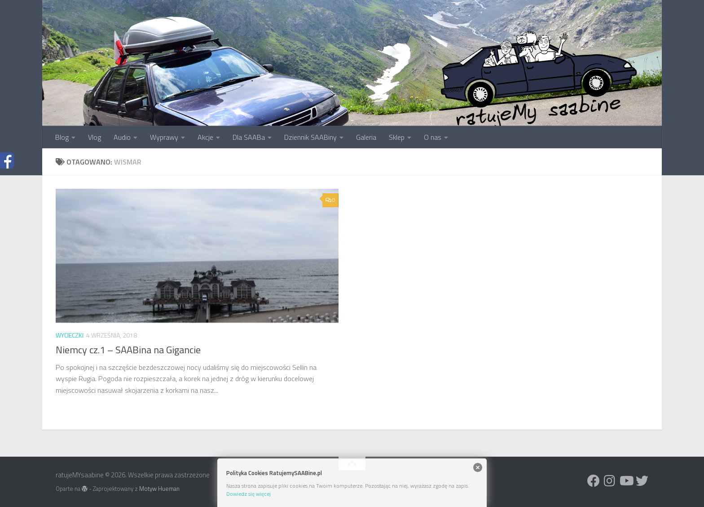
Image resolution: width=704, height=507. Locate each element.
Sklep (397, 137)
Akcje (205, 137)
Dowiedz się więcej (248, 493)
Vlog (94, 137)
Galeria (366, 137)
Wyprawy (164, 137)
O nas (432, 137)
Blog (62, 137)
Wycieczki (70, 335)
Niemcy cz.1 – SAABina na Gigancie (128, 349)
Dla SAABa (249, 137)
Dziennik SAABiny (310, 137)
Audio (122, 137)
